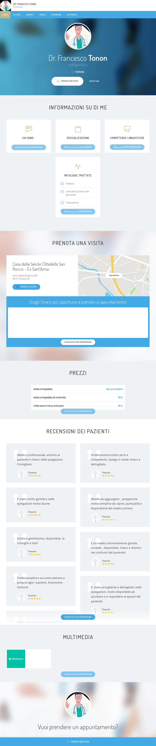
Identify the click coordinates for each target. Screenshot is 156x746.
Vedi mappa (114, 275)
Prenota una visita (78, 741)
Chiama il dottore (26, 286)
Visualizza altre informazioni (78, 617)
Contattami (94, 81)
